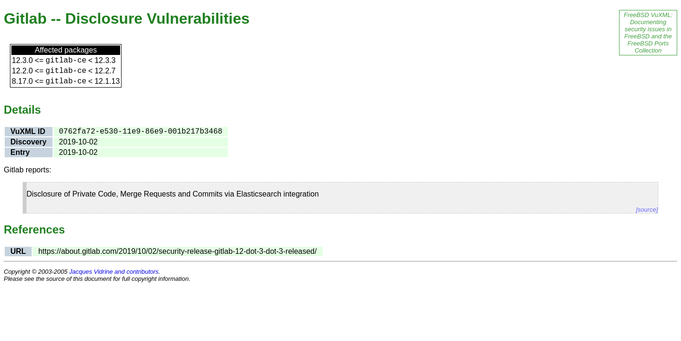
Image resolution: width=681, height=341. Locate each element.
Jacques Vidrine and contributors (113, 271)
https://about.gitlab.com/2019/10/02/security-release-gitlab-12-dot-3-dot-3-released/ (177, 251)
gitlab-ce (65, 60)
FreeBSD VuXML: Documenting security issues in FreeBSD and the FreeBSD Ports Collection (648, 32)
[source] (647, 209)
